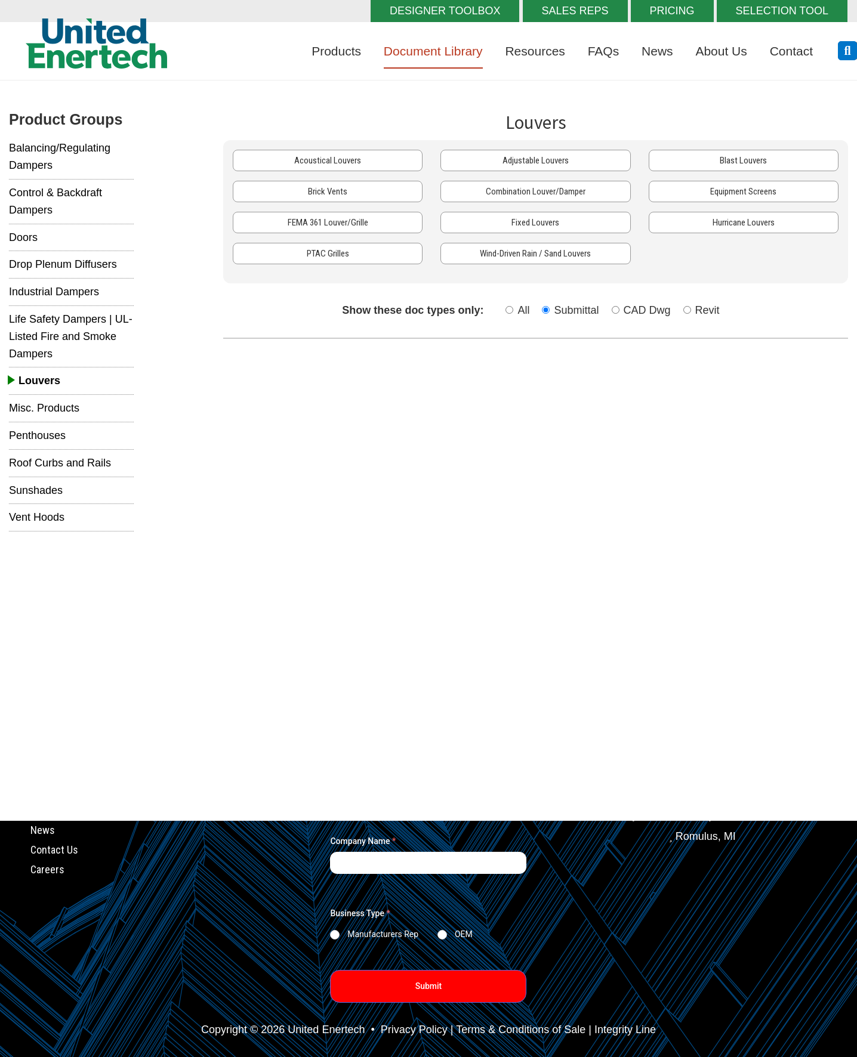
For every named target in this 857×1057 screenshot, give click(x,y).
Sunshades (36, 490)
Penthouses (37, 435)
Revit (707, 310)
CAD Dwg (647, 310)
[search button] (847, 50)
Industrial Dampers (54, 292)
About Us (721, 51)
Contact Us (54, 849)
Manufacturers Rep (382, 934)
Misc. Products (44, 408)
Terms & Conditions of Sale (520, 1030)
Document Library (433, 51)
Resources (535, 51)
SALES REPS (575, 11)
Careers (47, 869)
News (657, 51)
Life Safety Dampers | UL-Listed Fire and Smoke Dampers (70, 336)
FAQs (603, 51)
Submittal (576, 310)
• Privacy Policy (407, 1030)
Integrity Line (625, 1030)
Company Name (363, 841)
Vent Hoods (36, 517)
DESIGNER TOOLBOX (445, 11)
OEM (464, 934)
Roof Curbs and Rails (60, 463)
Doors (23, 237)
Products (336, 51)
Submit (428, 986)
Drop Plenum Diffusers (63, 264)
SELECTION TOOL (782, 11)
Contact (791, 51)
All (523, 310)
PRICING (672, 11)
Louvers (39, 381)
